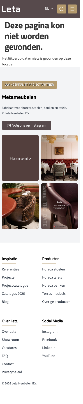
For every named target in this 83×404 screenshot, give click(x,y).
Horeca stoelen (53, 269)
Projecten (9, 277)
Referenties (10, 269)
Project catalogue (15, 285)
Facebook (49, 339)
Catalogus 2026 (13, 293)
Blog (5, 301)
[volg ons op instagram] (26, 125)
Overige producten (56, 301)
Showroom (10, 339)
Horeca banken (53, 285)
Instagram (50, 331)
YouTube (48, 355)
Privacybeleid (12, 372)
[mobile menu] (72, 9)
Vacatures (9, 347)
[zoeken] (61, 9)
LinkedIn (48, 347)
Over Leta (9, 331)
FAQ (5, 355)
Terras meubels (54, 293)
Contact (8, 364)
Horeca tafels (52, 277)
